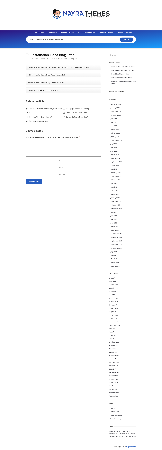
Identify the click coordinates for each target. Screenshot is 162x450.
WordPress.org (115, 419)
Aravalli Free (113, 285)
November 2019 (116, 248)
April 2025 (113, 126)
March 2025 (114, 129)
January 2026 (114, 108)
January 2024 (114, 158)
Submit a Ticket (67, 32)
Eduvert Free (113, 315)
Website (62, 175)
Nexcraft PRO (113, 376)
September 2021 (116, 209)
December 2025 (115, 111)
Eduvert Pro (113, 318)
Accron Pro (113, 278)
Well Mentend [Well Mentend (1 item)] (131, 436)
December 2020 (115, 234)
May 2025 (113, 122)
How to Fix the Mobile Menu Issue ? (122, 67)
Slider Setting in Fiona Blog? (39, 121)
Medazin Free (114, 355)
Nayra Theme (131, 447)
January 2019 (114, 266)
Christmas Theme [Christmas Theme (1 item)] (115, 431)
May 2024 (113, 147)
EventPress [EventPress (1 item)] (126, 431)
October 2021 (115, 205)
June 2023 (113, 169)
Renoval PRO (113, 382)
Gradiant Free (114, 342)
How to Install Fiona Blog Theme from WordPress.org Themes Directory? (59, 67)
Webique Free (114, 393)
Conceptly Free (114, 305)
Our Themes (39, 32)
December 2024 (115, 140)
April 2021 (113, 223)
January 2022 (114, 198)
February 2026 (115, 104)
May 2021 (113, 219)
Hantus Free (113, 349)
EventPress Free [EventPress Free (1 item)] (114, 433)
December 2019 (115, 244)
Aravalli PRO (113, 288)
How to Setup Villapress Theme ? (122, 70)
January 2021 (114, 230)
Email (61, 168)
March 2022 (114, 194)
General (112, 339)
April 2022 (113, 191)
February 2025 (115, 133)
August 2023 (114, 165)
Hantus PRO (113, 352)
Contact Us (52, 32)
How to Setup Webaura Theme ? (121, 78)
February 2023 (115, 173)
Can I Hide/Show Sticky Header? (40, 117)
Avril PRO (112, 295)
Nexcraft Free (114, 372)
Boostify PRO (113, 302)
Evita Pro (112, 329)
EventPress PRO (114, 325)
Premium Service (106, 32)
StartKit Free (113, 386)
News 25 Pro (113, 369)
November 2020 (116, 237)
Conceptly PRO (114, 308)
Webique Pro (113, 396)
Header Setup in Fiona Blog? (76, 113)
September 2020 (116, 241)
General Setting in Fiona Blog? (77, 117)
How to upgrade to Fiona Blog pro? (43, 90)
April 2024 (113, 151)
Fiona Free (51, 59)
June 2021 (113, 216)
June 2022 (113, 187)
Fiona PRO (112, 335)
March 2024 (114, 155)
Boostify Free (113, 298)
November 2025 (116, 115)
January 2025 (114, 137)
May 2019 (113, 259)
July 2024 (113, 144)
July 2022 (113, 183)
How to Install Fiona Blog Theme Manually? (47, 75)
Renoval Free (113, 379)
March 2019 (114, 262)
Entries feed (114, 412)
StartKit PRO (113, 389)
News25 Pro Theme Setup (119, 74)
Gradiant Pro (113, 345)
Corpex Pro (113, 312)
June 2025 (113, 119)
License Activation (124, 32)
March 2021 (114, 227)
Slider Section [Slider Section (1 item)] (120, 436)
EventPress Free (114, 322)
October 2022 (115, 180)
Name (62, 161)
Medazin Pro (113, 359)
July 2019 (113, 252)
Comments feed (116, 415)
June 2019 (113, 255)
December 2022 (115, 176)
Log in (112, 408)
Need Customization (86, 32)
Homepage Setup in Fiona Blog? (77, 109)
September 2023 (116, 162)
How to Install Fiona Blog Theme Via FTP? (46, 82)
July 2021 (113, 212)
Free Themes (40, 59)
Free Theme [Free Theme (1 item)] (124, 433)
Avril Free (112, 291)
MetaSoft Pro (113, 366)
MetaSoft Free (114, 362)
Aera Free (112, 281)
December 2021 (115, 201)
